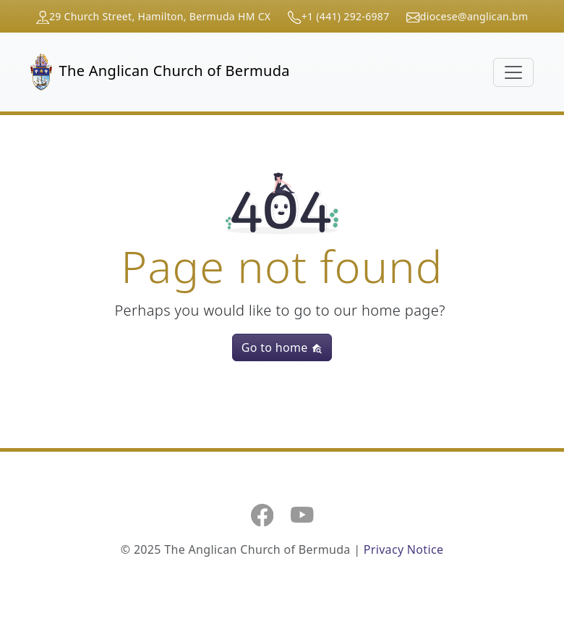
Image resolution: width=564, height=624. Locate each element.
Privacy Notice (403, 549)
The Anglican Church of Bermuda (160, 72)
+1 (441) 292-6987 (346, 16)
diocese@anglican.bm (474, 16)
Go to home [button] (282, 347)
